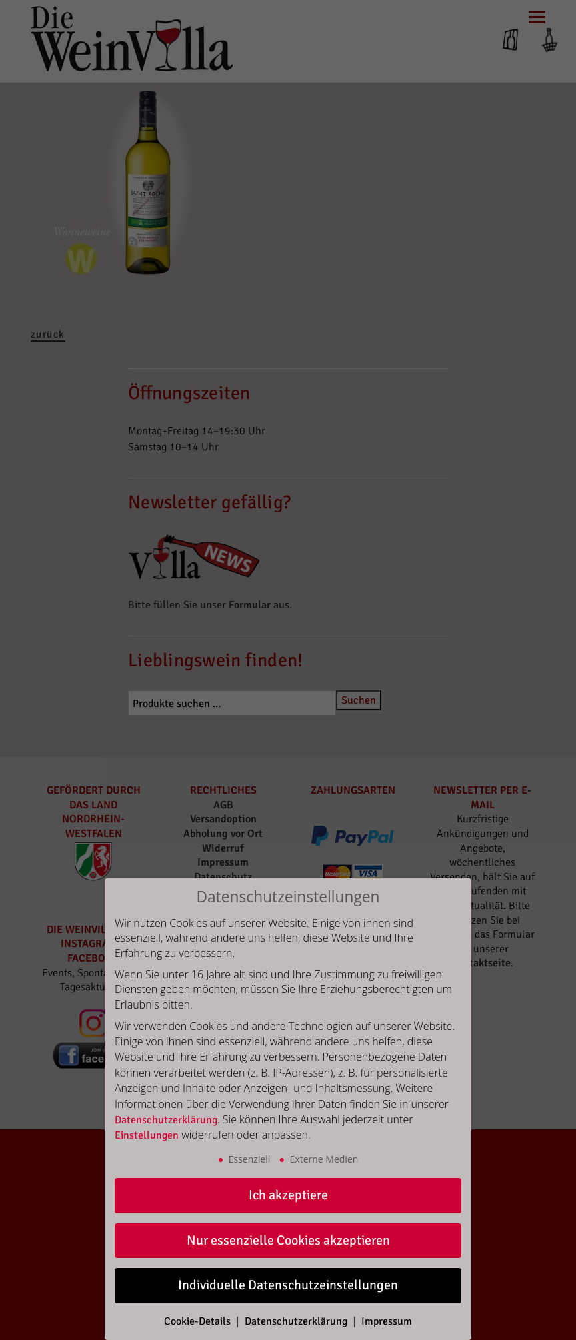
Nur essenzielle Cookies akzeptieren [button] (288, 1240)
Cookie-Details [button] (198, 1321)
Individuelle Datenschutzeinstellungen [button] (288, 1285)
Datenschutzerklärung (166, 1120)
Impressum (386, 1321)
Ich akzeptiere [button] (288, 1195)
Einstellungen (147, 1135)
